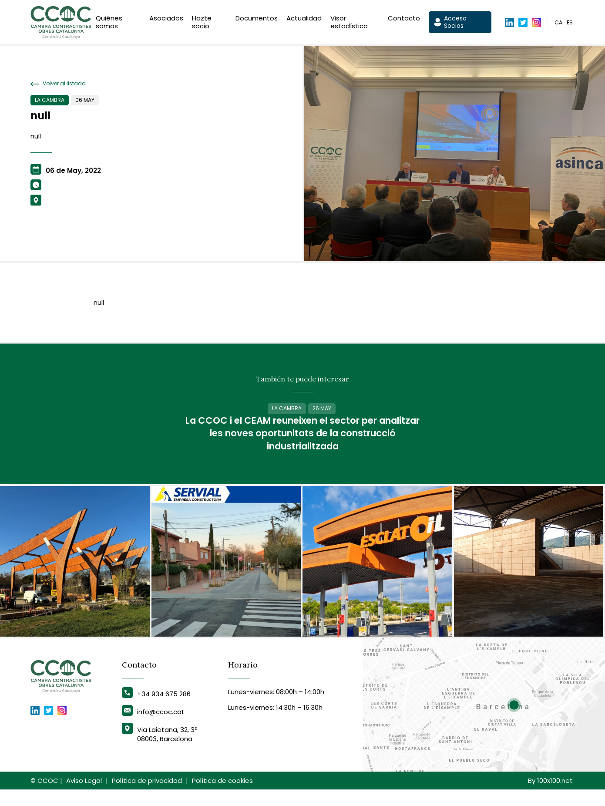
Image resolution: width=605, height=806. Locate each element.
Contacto (404, 19)
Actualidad (304, 19)
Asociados (166, 19)
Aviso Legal (84, 797)
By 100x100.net (550, 797)
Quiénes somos (109, 22)
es (570, 23)
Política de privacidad (147, 797)
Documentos (256, 19)
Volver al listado (57, 83)
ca (558, 23)
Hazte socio (202, 22)
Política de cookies (222, 797)
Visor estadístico (349, 22)
